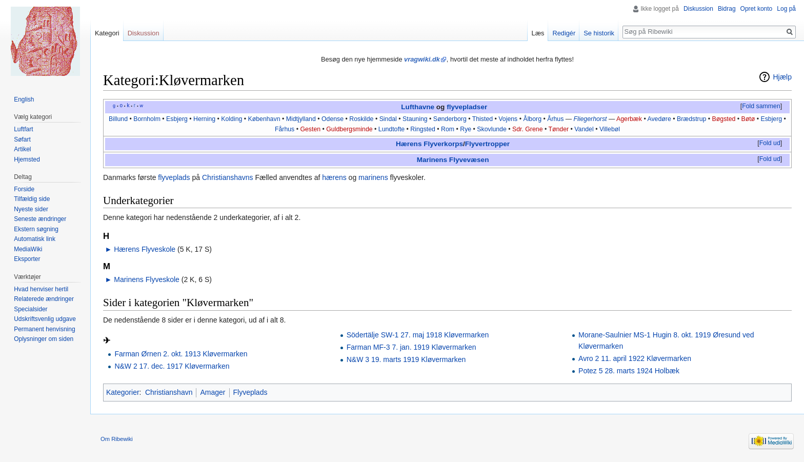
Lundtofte (391, 129)
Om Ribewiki (116, 439)
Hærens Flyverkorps (429, 144)
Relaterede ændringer (44, 299)
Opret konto (756, 8)
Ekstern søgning (36, 229)
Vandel (583, 129)
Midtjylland (301, 119)
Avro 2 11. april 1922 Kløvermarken (634, 358)
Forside (24, 189)
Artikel (22, 149)
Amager (212, 392)
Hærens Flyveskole (144, 249)
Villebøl (609, 129)
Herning (204, 119)
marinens (373, 177)
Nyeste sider (31, 209)
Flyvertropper (487, 144)
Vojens (507, 119)
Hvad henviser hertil (41, 289)
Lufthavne (417, 107)
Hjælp (782, 77)
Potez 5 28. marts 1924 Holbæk (628, 371)
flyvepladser (467, 107)
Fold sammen (761, 106)
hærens (334, 177)
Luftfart (23, 129)
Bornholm (146, 119)
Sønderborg (450, 119)
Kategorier (122, 392)
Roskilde (361, 119)
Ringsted (422, 129)
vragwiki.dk (422, 59)
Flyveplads (250, 392)
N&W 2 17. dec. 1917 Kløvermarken (171, 366)
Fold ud (769, 143)
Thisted (482, 119)
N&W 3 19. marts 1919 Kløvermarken (406, 359)
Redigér (563, 33)
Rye (465, 129)
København (264, 119)
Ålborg (532, 119)
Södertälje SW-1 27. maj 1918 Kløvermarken (418, 335)
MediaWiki (28, 249)
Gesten (310, 129)
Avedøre (659, 119)
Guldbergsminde (349, 129)
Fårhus (284, 129)
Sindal (388, 119)
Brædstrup (691, 119)
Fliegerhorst (590, 119)
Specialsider (30, 309)
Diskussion (698, 8)
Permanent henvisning (44, 329)
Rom (447, 129)
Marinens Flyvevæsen (453, 160)
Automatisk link (34, 239)
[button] (761, 107)
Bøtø (748, 119)
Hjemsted (27, 159)
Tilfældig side (32, 199)
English (24, 99)
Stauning (415, 119)
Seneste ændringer (40, 219)
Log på (786, 8)
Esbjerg (177, 119)
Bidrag (727, 8)
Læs (538, 33)
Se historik (599, 33)
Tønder (558, 129)
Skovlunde (492, 129)
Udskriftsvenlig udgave (45, 319)
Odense (332, 119)
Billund (118, 119)
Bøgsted (724, 119)
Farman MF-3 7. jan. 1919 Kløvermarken (411, 347)
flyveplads (174, 177)
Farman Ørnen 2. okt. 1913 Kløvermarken (180, 354)
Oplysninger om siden (43, 339)
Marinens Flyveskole (146, 279)
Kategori (107, 33)
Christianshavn (169, 392)
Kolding (231, 119)
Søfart (22, 139)
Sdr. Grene (527, 129)
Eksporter (27, 259)
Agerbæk (629, 119)
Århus (555, 119)
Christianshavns (227, 177)
